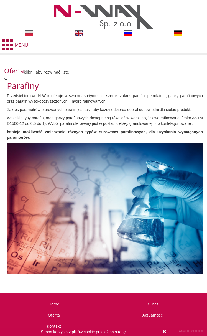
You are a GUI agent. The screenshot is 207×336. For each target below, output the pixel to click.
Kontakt (54, 326)
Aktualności (153, 315)
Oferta (54, 315)
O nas (153, 304)
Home (53, 304)
